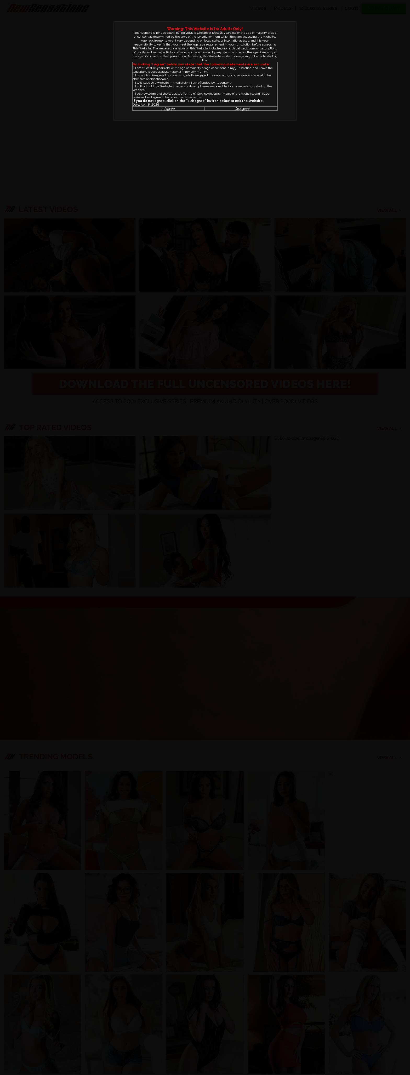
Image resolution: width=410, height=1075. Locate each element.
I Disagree (241, 108)
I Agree (169, 108)
